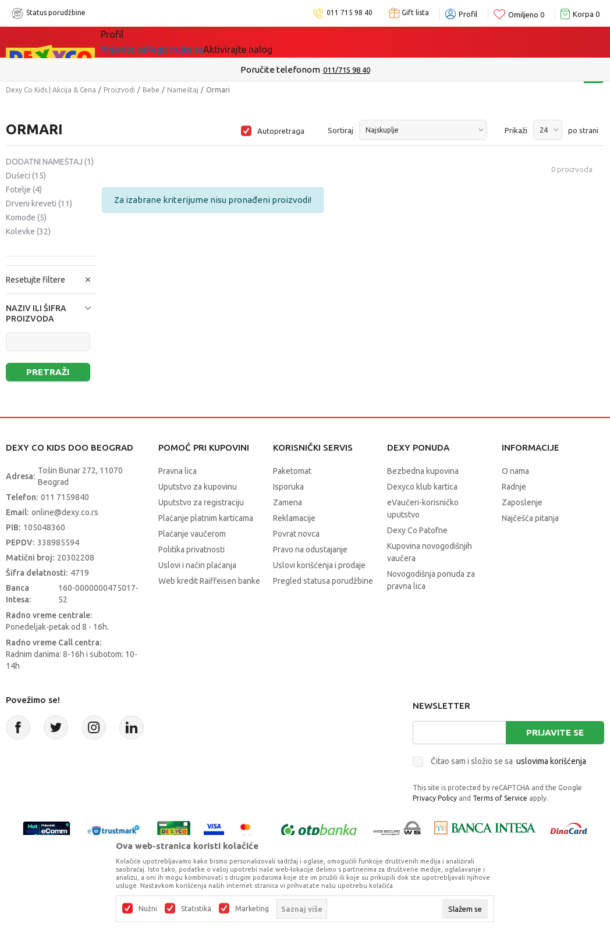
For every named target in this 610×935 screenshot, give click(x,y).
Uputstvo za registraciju (201, 502)
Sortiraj (340, 130)
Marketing (252, 908)
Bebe (151, 90)
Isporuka (288, 486)
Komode (26, 217)
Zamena (287, 502)
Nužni (148, 908)
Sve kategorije (140, 42)
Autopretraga (280, 131)
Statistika (196, 908)
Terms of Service (500, 798)
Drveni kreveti (39, 203)
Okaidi (422, 42)
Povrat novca (296, 533)
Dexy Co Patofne (417, 530)
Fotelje (24, 189)
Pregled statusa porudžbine (323, 581)
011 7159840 (65, 497)
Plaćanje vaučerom (192, 533)
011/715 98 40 (346, 70)
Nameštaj (182, 90)
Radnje (514, 486)
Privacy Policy (435, 798)
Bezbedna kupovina (423, 471)
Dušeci (26, 176)
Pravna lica (177, 471)
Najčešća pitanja (530, 518)
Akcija (201, 42)
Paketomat (292, 471)
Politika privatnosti (191, 549)
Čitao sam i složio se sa (508, 761)
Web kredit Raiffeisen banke (209, 581)
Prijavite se (555, 732)
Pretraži (47, 372)
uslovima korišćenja (551, 761)
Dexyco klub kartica (422, 486)
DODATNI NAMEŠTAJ (50, 162)
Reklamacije (294, 518)
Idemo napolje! (269, 42)
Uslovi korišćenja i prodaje (319, 565)
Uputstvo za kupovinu (197, 486)
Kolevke (28, 231)
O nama (515, 471)
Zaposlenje (522, 502)
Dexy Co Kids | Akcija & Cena (51, 90)
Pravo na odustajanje (310, 549)
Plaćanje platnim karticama (205, 518)
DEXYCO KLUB (355, 42)
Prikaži (516, 130)
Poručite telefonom (280, 69)
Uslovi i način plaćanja (197, 565)
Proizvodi (119, 90)
